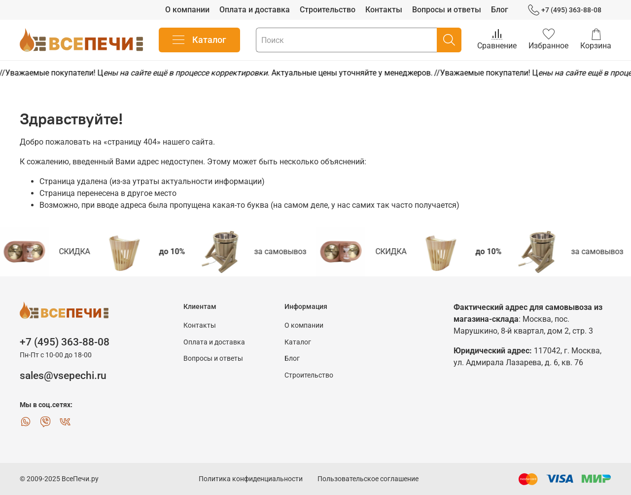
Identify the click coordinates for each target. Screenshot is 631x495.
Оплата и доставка (254, 9)
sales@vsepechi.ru (63, 375)
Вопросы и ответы (446, 9)
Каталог (199, 40)
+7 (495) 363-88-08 (564, 10)
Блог (499, 9)
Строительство (327, 9)
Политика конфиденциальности (251, 479)
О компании (187, 9)
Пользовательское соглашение (368, 479)
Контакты (383, 9)
